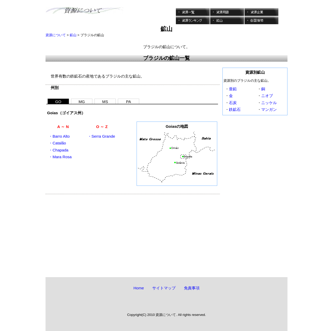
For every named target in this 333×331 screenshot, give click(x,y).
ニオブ (267, 95)
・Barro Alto (59, 136)
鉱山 (73, 35)
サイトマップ (164, 288)
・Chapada (58, 150)
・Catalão (57, 143)
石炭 (233, 102)
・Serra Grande (101, 136)
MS (105, 101)
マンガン (269, 109)
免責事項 (192, 288)
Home (138, 288)
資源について (56, 35)
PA (128, 101)
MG (82, 101)
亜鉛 (233, 89)
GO (58, 101)
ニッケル (269, 102)
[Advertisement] (133, 230)
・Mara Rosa (60, 157)
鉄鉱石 (235, 109)
